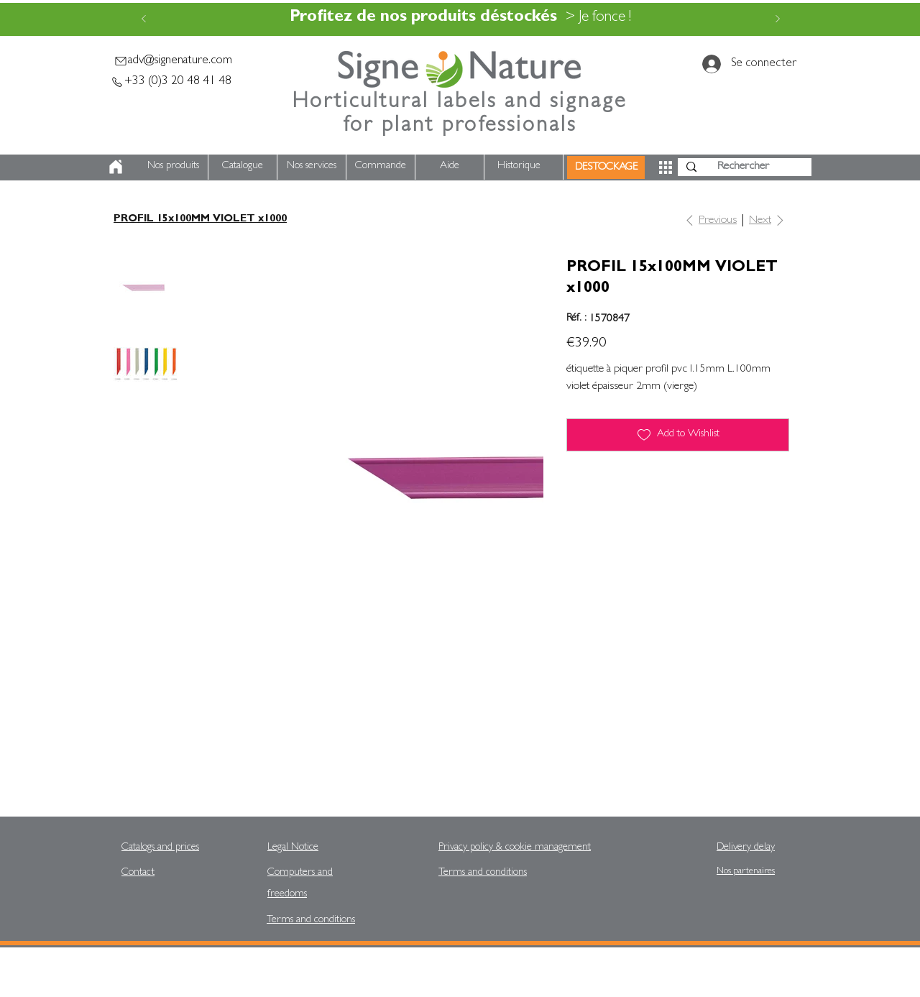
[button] (665, 167)
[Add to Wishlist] (677, 434)
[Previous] (144, 19)
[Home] (116, 166)
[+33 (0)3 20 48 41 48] (170, 81)
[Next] (777, 19)
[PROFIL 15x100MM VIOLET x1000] (200, 219)
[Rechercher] (743, 167)
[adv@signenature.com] (172, 60)
